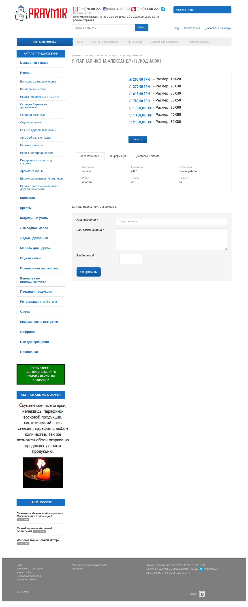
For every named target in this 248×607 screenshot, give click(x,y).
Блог (80, 41)
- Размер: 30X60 (167, 107)
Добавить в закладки (218, 28)
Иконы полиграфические (36, 152)
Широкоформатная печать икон (41, 178)
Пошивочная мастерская (39, 268)
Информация (118, 156)
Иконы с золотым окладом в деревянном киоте (39, 187)
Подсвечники (30, 258)
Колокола (27, 198)
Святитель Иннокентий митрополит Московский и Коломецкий (40, 515)
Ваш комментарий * (90, 230)
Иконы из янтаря (31, 145)
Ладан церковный (34, 238)
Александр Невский (131, 55)
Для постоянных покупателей (90, 565)
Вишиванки (29, 352)
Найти (141, 27)
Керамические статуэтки (39, 322)
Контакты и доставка (105, 41)
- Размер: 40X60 (167, 114)
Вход (176, 28)
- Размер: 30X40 (167, 93)
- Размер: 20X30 (167, 86)
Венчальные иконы (33, 89)
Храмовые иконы (31, 171)
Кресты (26, 208)
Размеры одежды (198, 41)
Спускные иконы (31, 122)
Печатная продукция (36, 291)
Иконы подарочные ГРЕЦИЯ (39, 96)
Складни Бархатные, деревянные (34, 106)
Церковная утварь (34, 62)
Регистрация (192, 28)
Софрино (27, 332)
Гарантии (77, 568)
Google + (194, 594)
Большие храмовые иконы (38, 81)
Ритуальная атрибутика (38, 301)
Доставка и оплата (148, 156)
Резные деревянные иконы (38, 130)
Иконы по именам (44, 41)
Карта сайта (134, 41)
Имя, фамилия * (87, 219)
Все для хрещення (34, 342)
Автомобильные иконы (35, 137)
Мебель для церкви (35, 248)
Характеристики (90, 156)
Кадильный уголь (34, 218)
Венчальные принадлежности (33, 280)
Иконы (25, 72)
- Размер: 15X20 (167, 79)
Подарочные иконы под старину (36, 162)
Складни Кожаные (32, 114)
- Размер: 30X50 (167, 100)
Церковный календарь (165, 41)
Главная (76, 55)
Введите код (85, 255)
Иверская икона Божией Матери (38, 540)
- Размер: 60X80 (167, 122)
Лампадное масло (34, 228)
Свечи (25, 311)
